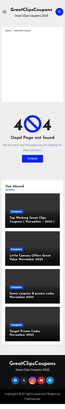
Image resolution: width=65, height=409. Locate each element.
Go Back (32, 158)
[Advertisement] (32, 66)
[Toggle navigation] (4, 12)
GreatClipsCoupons (31, 10)
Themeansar (32, 399)
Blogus (52, 394)
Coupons (16, 211)
